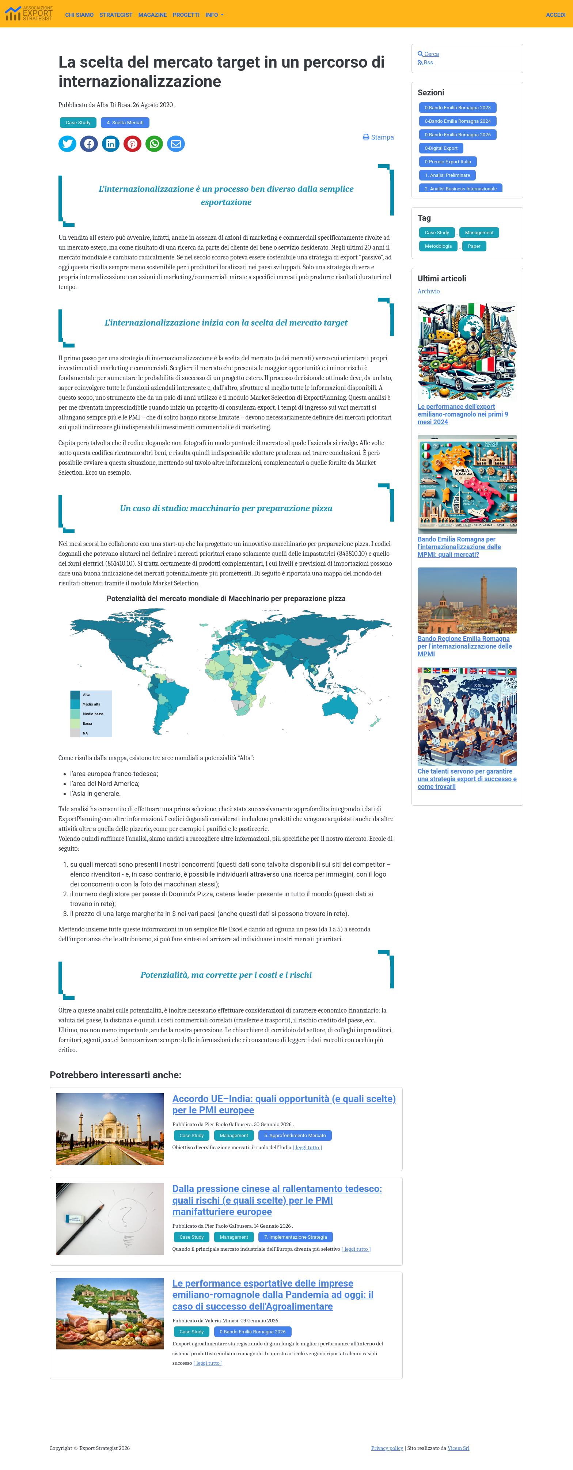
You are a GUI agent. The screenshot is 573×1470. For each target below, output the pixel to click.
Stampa (378, 137)
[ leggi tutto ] (307, 1147)
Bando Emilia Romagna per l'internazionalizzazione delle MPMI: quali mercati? (459, 547)
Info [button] (212, 15)
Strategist (116, 15)
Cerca (428, 54)
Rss (425, 62)
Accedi (556, 15)
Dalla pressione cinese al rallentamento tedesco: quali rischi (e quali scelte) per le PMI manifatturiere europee (277, 1200)
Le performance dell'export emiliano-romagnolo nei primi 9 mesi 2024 (463, 414)
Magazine (152, 15)
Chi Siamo (79, 15)
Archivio (429, 291)
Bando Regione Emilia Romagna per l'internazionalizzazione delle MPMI (465, 646)
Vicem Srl (459, 1448)
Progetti (186, 15)
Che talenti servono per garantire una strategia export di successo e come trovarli (467, 779)
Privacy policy (387, 1448)
